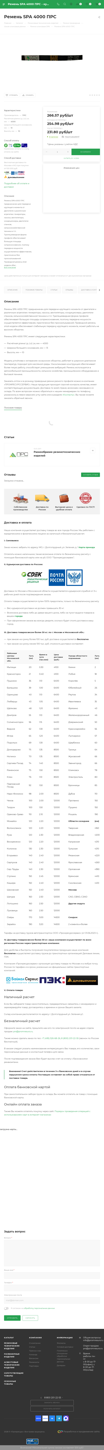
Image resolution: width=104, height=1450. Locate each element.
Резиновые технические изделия (12, 1346)
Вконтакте (52, 1418)
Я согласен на (33, 1308)
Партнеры (34, 1366)
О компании (34, 1343)
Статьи (54, 290)
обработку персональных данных (39, 1308)
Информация (65, 1338)
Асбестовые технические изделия (12, 1365)
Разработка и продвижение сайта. (79, 1431)
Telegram (59, 1418)
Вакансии (33, 1358)
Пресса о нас (35, 1351)
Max (66, 1418)
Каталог (9, 1338)
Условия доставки (65, 1347)
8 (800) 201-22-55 (70, 1038)
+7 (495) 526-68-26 (51, 1038)
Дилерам (61, 1365)
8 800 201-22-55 (52, 1398)
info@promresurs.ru (93, 1340)
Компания (35, 1338)
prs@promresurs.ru (23, 1031)
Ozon (38, 1418)
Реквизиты (34, 1362)
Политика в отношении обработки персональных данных (63, 1356)
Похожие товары (34, 290)
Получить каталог (52, 1409)
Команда (33, 1354)
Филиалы (61, 1343)
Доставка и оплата (90, 290)
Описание (12, 290)
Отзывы (69, 290)
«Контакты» (68, 394)
